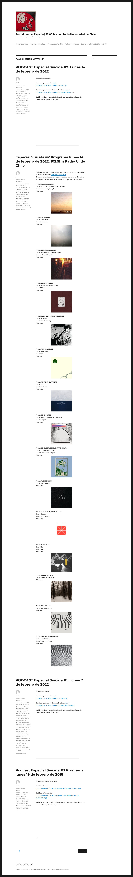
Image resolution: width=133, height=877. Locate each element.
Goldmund (26, 800)
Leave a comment (21, 113)
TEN (17, 810)
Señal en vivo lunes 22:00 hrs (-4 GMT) (94, 44)
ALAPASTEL (26, 702)
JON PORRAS (25, 98)
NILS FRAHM (24, 107)
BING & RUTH (19, 95)
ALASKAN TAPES (20, 704)
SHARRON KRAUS (20, 747)
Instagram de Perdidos (38, 44)
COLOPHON (22, 717)
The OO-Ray (27, 207)
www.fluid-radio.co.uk (58, 174)
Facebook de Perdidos (55, 44)
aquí (54, 83)
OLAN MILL (19, 109)
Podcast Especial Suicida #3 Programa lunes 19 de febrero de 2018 (50, 772)
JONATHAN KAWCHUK (22, 100)
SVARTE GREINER (25, 111)
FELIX (22, 798)
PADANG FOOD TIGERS (22, 808)
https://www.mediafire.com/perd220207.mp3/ (51, 698)
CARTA (23, 793)
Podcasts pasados (22, 44)
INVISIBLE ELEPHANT (22, 801)
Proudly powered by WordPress (60, 869)
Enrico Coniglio (20, 720)
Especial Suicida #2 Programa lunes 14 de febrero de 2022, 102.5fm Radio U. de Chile (50, 161)
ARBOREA (18, 793)
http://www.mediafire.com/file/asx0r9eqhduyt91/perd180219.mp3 (58, 788)
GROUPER (21, 726)
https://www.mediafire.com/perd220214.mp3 (51, 85)
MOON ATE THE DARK (22, 805)
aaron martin (19, 89)
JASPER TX (24, 729)
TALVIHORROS (20, 207)
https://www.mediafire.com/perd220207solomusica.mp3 (55, 705)
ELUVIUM (27, 718)
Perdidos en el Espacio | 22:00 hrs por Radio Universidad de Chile (56, 34)
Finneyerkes (19, 800)
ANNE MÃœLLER (25, 93)
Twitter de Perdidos (72, 44)
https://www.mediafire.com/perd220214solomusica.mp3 (55, 92)
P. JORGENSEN (23, 807)
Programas (19, 87)
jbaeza (17, 82)
